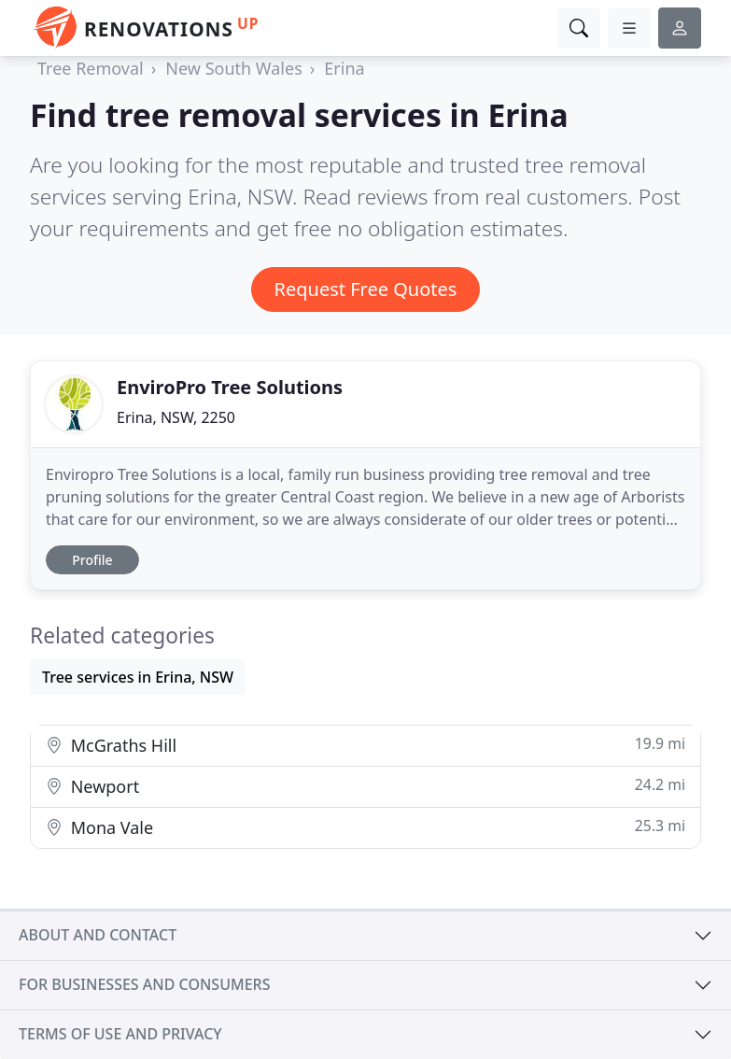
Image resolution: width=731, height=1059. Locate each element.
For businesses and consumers (144, 984)
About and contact (97, 935)
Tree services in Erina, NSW (137, 677)
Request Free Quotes (365, 289)
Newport (365, 786)
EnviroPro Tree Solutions (230, 387)
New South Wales (233, 68)
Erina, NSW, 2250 (176, 417)
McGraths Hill (365, 744)
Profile (92, 560)
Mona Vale (365, 827)
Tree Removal (90, 68)
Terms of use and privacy (120, 1034)
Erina (344, 68)
